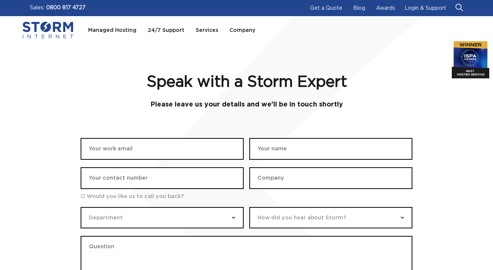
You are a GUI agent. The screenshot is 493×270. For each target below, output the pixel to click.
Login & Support (425, 8)
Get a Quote (326, 8)
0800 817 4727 (65, 8)
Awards (385, 8)
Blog (359, 8)
